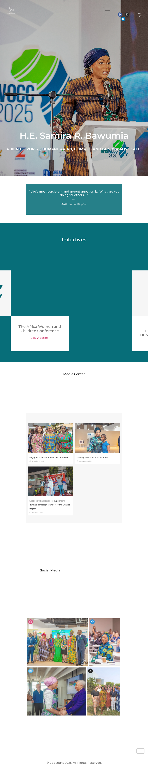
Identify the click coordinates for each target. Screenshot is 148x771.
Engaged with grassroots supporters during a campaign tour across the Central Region (62, 485)
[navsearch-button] (140, 15)
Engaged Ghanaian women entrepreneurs (62, 463)
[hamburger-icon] (107, 9)
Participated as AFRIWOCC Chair (82, 463)
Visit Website (40, 337)
